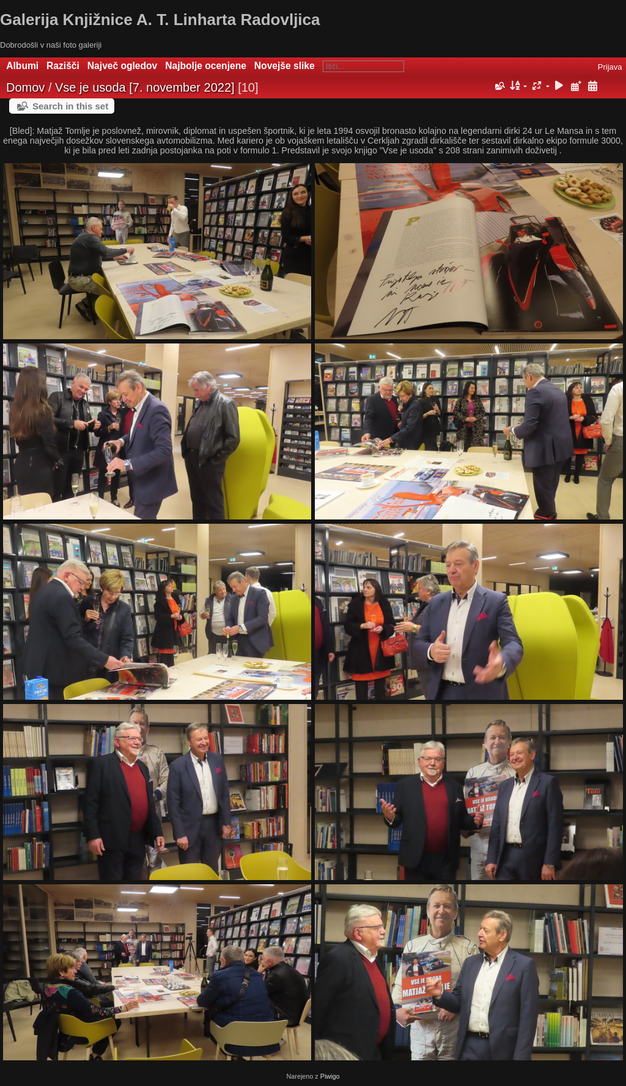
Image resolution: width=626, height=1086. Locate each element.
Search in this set (70, 106)
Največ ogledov (122, 66)
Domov (25, 87)
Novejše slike (284, 66)
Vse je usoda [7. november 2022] (145, 87)
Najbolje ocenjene (205, 66)
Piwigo (330, 1076)
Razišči (62, 66)
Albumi (22, 66)
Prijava (610, 67)
